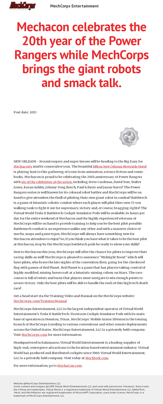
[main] (81, 54)
